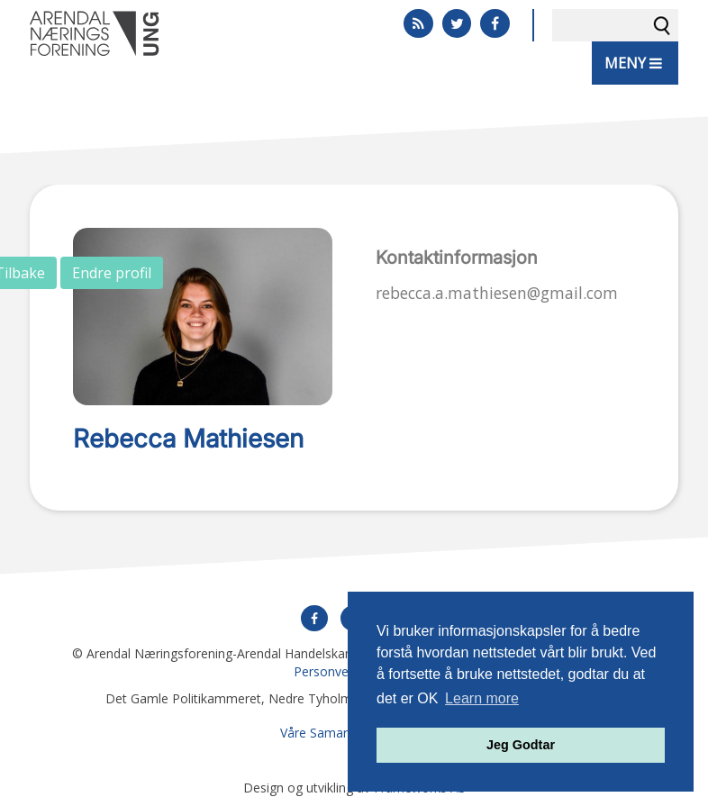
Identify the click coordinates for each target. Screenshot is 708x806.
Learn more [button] (482, 698)
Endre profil (111, 273)
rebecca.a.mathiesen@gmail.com (497, 292)
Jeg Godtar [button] (520, 745)
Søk (662, 25)
